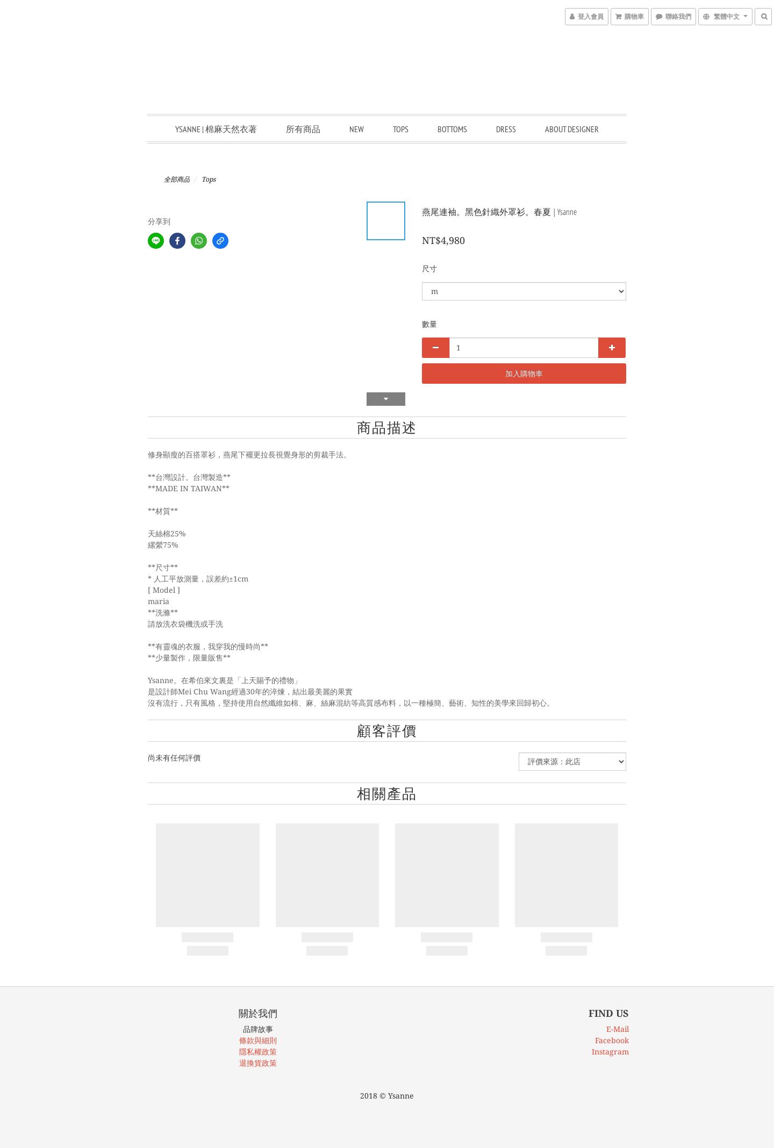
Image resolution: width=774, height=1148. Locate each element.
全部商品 (177, 179)
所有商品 (303, 129)
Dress (506, 129)
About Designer (572, 129)
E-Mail (617, 1029)
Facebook (612, 1040)
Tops (400, 129)
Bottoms (452, 129)
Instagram (610, 1051)
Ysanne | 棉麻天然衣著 (216, 129)
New (356, 129)
